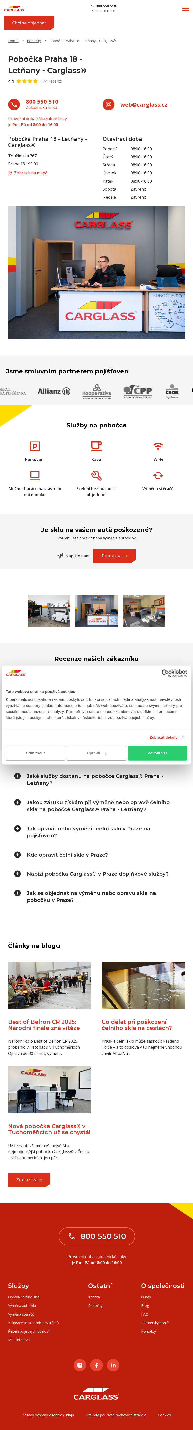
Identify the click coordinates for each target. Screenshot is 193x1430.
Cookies (164, 1415)
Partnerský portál (155, 1322)
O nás (146, 1297)
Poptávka (119, 558)
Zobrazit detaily (164, 737)
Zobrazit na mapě (27, 173)
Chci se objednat (33, 25)
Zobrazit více (33, 1182)
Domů (13, 40)
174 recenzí (51, 81)
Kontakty (148, 1331)
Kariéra (94, 1297)
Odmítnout (35, 753)
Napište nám (73, 556)
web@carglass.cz (143, 104)
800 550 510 (42, 101)
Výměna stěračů (21, 1314)
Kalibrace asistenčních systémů (33, 1322)
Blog (145, 1305)
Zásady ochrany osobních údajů (48, 1415)
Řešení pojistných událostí (29, 1331)
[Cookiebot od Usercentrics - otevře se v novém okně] (165, 673)
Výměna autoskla (22, 1305)
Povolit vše (158, 753)
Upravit (96, 753)
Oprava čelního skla (24, 1297)
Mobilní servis (19, 1339)
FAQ (144, 1314)
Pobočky (34, 40)
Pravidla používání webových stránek (116, 1415)
